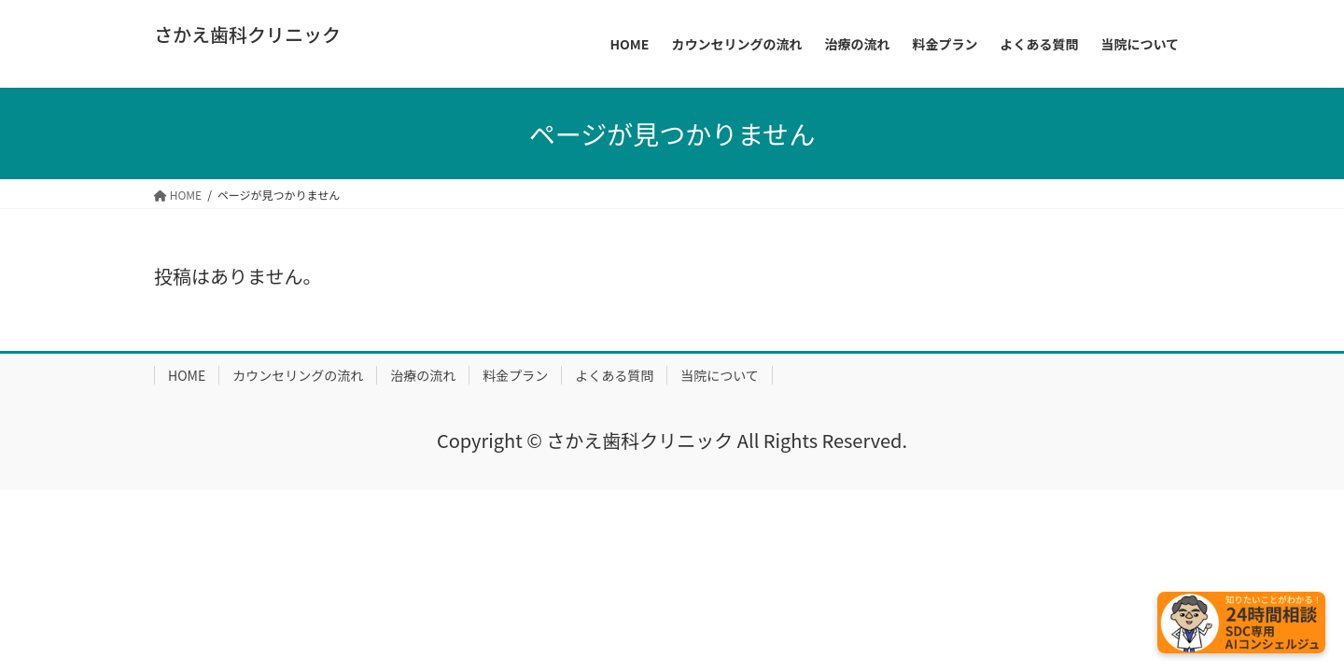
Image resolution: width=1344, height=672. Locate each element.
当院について (719, 375)
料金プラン (515, 375)
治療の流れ (422, 375)
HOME (186, 375)
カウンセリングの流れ (297, 375)
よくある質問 (614, 375)
